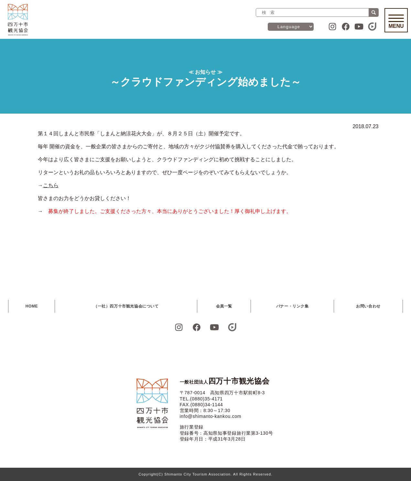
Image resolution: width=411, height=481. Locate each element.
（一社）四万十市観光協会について (126, 306)
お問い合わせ (368, 306)
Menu (396, 22)
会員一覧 (224, 306)
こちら (51, 185)
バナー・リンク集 (292, 306)
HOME (32, 306)
